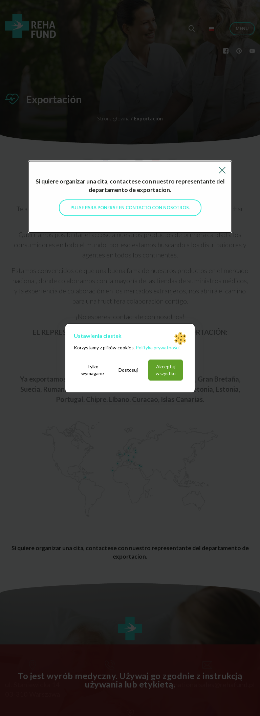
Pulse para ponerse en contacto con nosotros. (130, 207)
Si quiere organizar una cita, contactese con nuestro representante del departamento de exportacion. (130, 185)
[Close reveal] (222, 169)
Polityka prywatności (157, 347)
